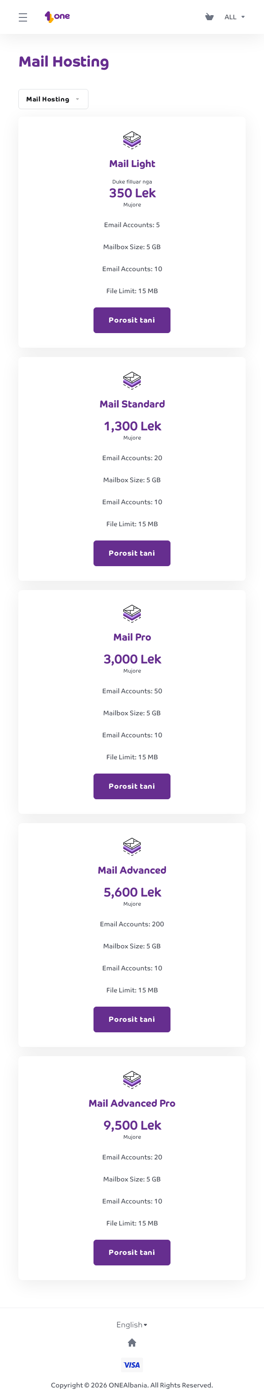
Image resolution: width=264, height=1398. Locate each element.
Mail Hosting (53, 99)
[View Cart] (211, 17)
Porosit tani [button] (132, 320)
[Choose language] (132, 1325)
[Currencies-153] (233, 17)
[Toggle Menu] (22, 17)
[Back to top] (132, 1342)
